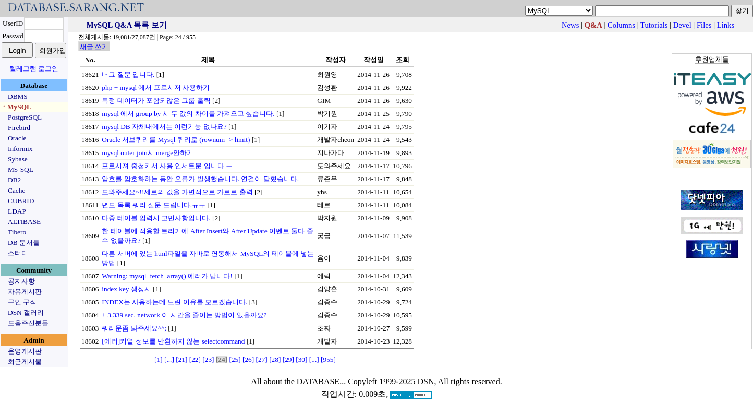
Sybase (18, 159)
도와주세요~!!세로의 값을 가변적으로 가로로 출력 (177, 192)
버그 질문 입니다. (128, 74)
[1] (158, 359)
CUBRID (21, 201)
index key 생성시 (126, 289)
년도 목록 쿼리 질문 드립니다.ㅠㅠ (153, 205)
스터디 (18, 253)
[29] (288, 359)
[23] (208, 359)
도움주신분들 (28, 323)
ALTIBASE (24, 222)
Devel (682, 25)
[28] (275, 359)
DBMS (18, 96)
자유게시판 (25, 292)
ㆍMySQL (16, 107)
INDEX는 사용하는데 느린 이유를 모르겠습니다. (174, 302)
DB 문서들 (24, 242)
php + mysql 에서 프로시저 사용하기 (156, 87)
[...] (169, 359)
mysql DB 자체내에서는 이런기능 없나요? (164, 127)
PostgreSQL (25, 117)
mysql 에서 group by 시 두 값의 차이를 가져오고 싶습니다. (188, 113)
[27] (262, 359)
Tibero (17, 232)
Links (725, 25)
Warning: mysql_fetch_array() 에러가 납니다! (167, 276)
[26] (248, 359)
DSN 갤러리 (26, 312)
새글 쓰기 (94, 47)
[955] (328, 359)
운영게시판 (25, 351)
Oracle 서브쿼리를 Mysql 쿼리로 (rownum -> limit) (176, 140)
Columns (621, 25)
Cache (16, 190)
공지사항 (21, 281)
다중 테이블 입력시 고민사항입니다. (156, 218)
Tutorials (653, 25)
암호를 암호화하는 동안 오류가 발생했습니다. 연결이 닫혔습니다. (200, 179)
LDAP (17, 211)
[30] (301, 359)
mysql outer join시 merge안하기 (147, 153)
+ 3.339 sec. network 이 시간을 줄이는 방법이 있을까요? (184, 315)
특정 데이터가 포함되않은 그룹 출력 (156, 100)
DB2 (14, 180)
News (570, 25)
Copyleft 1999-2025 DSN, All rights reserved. (425, 381)
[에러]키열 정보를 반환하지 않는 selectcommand (173, 341)
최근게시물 (25, 361)
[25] (234, 359)
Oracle (17, 138)
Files (704, 25)
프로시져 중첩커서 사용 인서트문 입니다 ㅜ (167, 166)
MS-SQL (20, 169)
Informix (20, 148)
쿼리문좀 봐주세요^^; (134, 328)
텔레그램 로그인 (33, 69)
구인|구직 (22, 302)
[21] (181, 359)
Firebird (19, 128)
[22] (195, 359)
